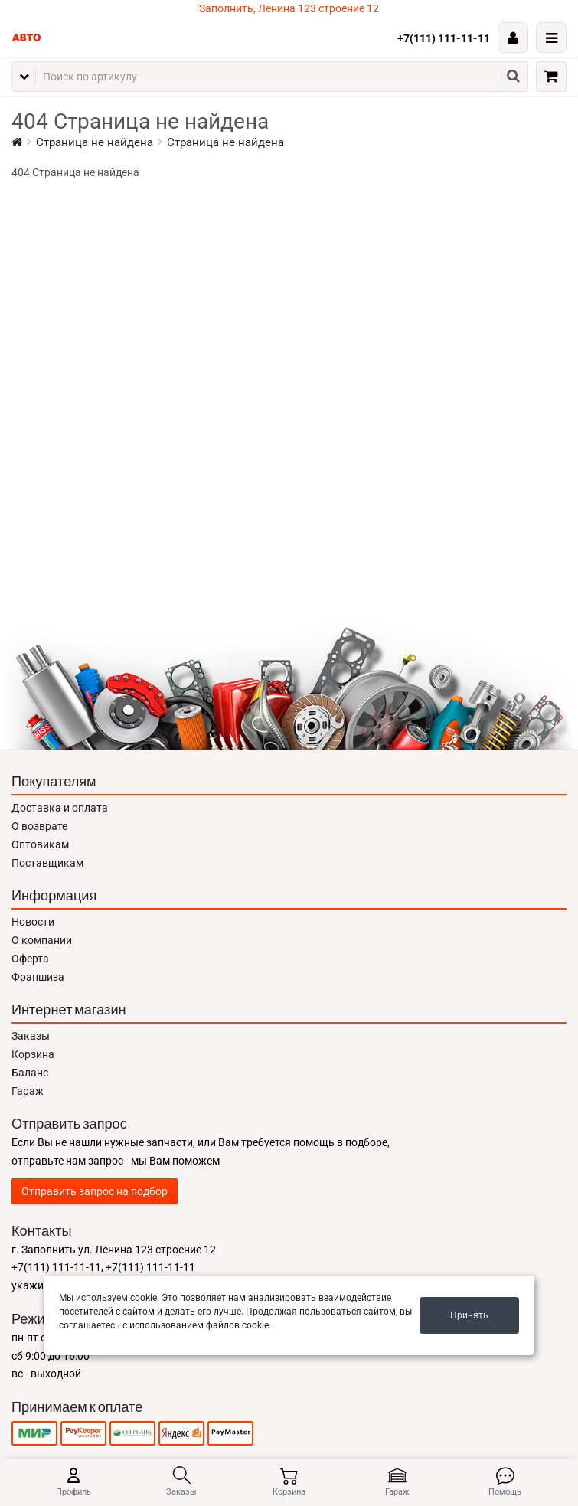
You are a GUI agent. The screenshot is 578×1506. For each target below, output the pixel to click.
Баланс (29, 1073)
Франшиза (37, 977)
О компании (41, 940)
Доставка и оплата (59, 808)
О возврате (39, 826)
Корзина (32, 1054)
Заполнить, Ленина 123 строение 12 (289, 8)
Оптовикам (40, 844)
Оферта (30, 958)
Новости (32, 922)
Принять (469, 1315)
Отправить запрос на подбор (94, 1191)
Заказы (30, 1036)
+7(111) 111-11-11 (443, 38)
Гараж (27, 1091)
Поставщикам (47, 863)
